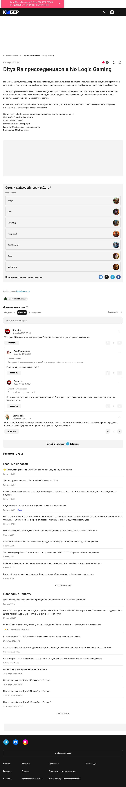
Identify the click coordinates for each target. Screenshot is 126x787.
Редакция (7, 771)
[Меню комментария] (120, 331)
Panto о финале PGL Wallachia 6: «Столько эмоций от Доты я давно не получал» (41, 636)
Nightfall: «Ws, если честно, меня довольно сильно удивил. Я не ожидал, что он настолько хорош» (50, 530)
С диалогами (112, 312)
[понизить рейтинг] (119, 343)
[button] (120, 331)
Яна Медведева (23, 291)
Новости (18, 55)
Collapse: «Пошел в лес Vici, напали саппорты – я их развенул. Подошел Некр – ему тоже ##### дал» (52, 563)
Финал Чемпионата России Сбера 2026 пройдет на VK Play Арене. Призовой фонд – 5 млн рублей (50, 541)
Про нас (6, 763)
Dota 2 (11, 55)
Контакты (7, 778)
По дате (9, 312)
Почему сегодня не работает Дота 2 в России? (25, 669)
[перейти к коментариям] (103, 62)
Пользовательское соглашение (62, 771)
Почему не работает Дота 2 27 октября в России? (27, 691)
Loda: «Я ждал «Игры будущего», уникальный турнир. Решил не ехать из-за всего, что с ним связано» (52, 624)
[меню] (119, 12)
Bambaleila (18, 415)
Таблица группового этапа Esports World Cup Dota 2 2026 (30, 480)
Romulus (17, 330)
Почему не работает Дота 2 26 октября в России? (27, 702)
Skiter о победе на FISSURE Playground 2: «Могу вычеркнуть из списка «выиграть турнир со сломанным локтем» (57, 647)
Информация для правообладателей (64, 778)
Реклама (25, 771)
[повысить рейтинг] (108, 343)
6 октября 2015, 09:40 (22, 418)
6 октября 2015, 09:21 (22, 384)
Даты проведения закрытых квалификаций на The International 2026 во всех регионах (44, 599)
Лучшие (22, 312)
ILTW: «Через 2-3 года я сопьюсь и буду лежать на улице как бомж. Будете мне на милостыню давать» (52, 658)
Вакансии (26, 763)
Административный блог (32, 778)
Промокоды (91, 763)
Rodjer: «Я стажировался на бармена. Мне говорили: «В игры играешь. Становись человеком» (48, 574)
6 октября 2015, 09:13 (22, 354)
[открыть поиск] (104, 12)
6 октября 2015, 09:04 (22, 333)
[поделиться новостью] (120, 62)
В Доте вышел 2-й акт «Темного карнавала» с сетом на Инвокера (34, 505)
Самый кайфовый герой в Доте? (28, 187)
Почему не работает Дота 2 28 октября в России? (27, 680)
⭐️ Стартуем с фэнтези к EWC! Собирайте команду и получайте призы (37, 469)
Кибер (5, 55)
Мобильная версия (63, 753)
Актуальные (35, 312)
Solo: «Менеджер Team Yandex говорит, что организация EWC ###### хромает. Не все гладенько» (51, 552)
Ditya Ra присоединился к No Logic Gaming (38, 55)
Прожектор (54, 763)
